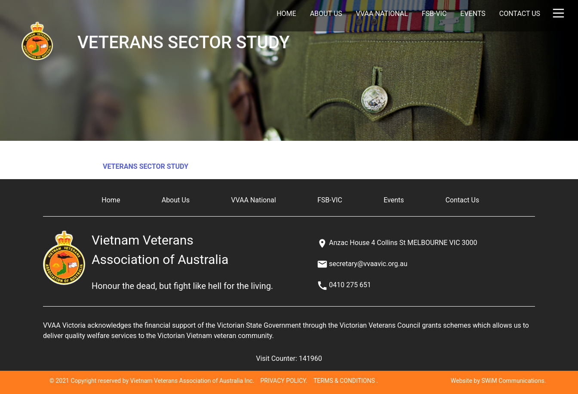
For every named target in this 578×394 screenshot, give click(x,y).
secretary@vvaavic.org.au (368, 264)
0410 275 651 (350, 285)
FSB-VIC (434, 13)
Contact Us (519, 13)
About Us (326, 13)
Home (286, 13)
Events (472, 13)
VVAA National (382, 13)
